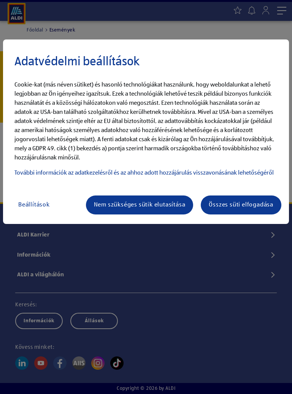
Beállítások (34, 205)
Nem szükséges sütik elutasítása (140, 205)
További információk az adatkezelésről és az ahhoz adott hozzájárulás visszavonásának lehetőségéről (144, 173)
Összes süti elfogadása (241, 205)
